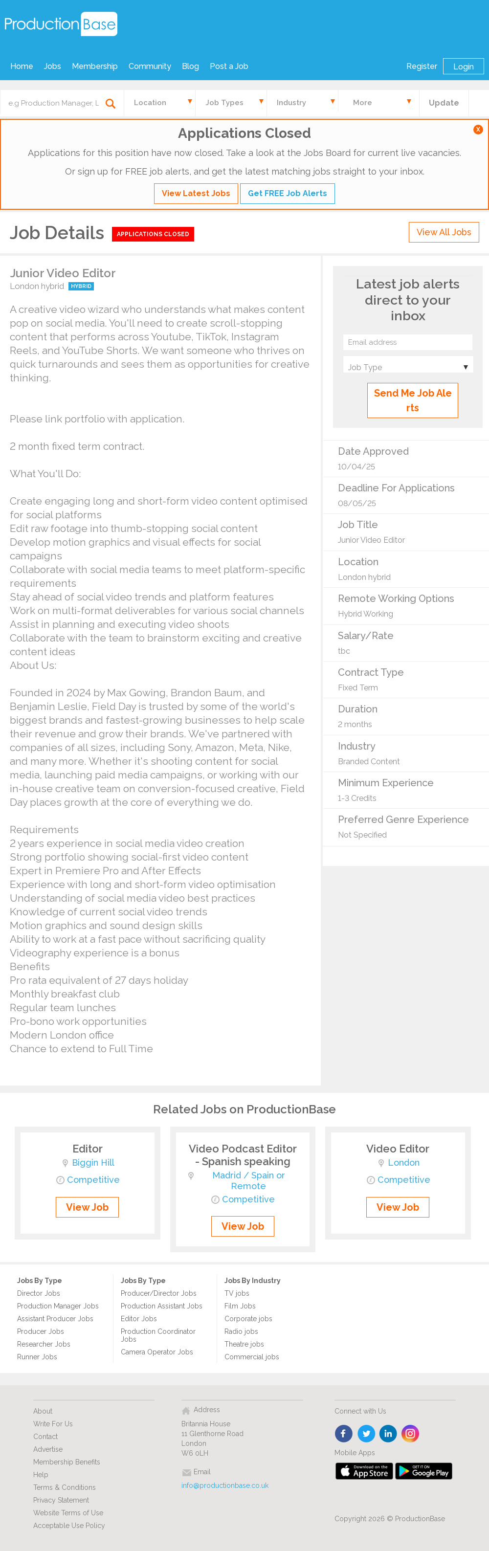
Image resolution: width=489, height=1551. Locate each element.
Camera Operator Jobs (157, 1352)
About (42, 1411)
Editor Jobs (139, 1319)
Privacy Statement (61, 1500)
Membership (95, 66)
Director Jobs (38, 1293)
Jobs (52, 66)
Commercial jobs (251, 1357)
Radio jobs (241, 1331)
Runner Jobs (37, 1357)
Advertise (48, 1449)
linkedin (388, 1434)
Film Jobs (240, 1306)
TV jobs (236, 1293)
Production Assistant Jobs (161, 1306)
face (344, 1434)
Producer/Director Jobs (159, 1293)
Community (150, 66)
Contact (45, 1436)
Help (40, 1475)
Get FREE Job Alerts (287, 193)
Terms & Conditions (64, 1487)
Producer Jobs (40, 1331)
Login (463, 66)
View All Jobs (444, 232)
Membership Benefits (66, 1462)
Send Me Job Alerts (413, 400)
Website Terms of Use (68, 1513)
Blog (190, 66)
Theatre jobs (244, 1344)
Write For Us (53, 1424)
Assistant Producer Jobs (55, 1319)
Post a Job (229, 66)
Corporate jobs (248, 1319)
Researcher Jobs (43, 1344)
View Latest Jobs (196, 193)
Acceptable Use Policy (69, 1525)
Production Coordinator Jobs (158, 1335)
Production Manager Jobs (58, 1306)
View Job (87, 1207)
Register (421, 66)
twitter (366, 1434)
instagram (410, 1434)
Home (21, 66)
